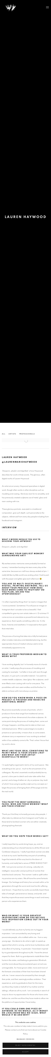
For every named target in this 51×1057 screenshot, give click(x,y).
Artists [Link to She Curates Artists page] (12, 434)
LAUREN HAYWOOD (25, 217)
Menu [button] (47, 7)
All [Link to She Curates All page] (3, 434)
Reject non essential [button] (25, 1049)
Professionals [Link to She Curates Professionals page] (27, 434)
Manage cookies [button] (25, 1043)
